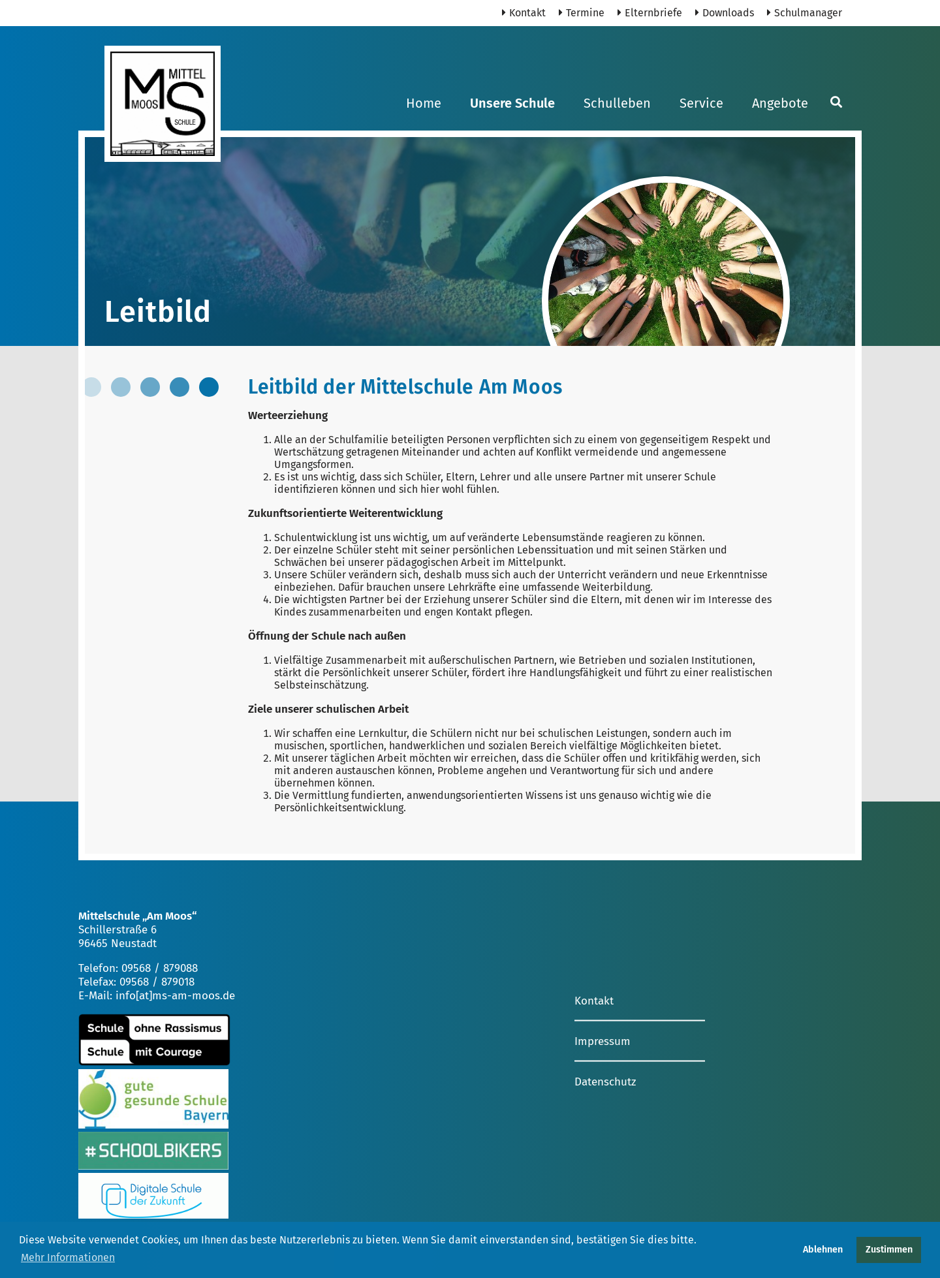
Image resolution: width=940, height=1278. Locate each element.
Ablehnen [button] (823, 1249)
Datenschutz (605, 1081)
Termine (581, 13)
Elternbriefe (650, 13)
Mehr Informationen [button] (68, 1257)
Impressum (602, 1041)
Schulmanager (804, 13)
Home (423, 103)
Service (701, 103)
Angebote (780, 103)
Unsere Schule (512, 103)
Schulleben (617, 103)
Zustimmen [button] (889, 1249)
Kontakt (524, 13)
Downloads (724, 13)
